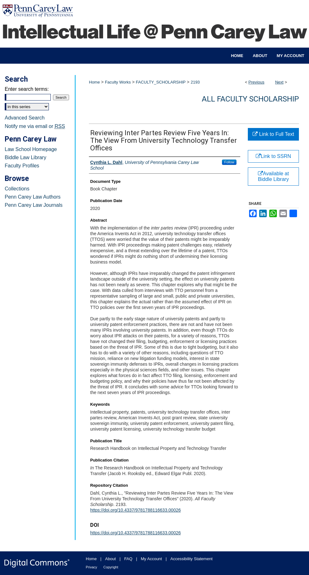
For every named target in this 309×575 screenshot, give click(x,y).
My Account (151, 558)
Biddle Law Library (25, 157)
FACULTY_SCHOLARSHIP (161, 82)
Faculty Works (118, 82)
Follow (229, 162)
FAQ (128, 558)
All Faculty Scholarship (250, 99)
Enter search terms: (27, 89)
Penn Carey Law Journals (33, 205)
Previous (256, 82)
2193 (195, 82)
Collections (17, 188)
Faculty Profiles (22, 165)
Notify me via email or (35, 126)
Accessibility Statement (191, 558)
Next (279, 82)
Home (94, 82)
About (110, 558)
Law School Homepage (31, 149)
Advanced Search (24, 117)
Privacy (91, 567)
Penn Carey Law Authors (33, 197)
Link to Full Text (273, 134)
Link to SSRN (273, 156)
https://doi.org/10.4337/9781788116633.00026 (135, 510)
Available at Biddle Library (273, 176)
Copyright (110, 567)
